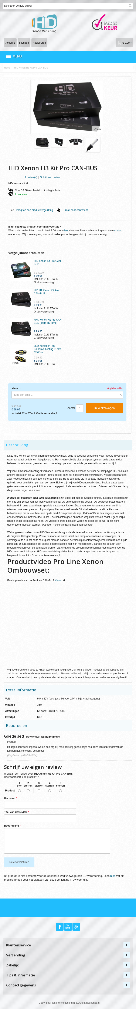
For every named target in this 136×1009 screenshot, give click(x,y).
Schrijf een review (50, 177)
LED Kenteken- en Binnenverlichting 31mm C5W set (47, 349)
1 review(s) (31, 177)
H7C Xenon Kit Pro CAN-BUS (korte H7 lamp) (48, 321)
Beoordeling (11, 825)
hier (66, 230)
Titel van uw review (15, 812)
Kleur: (15, 388)
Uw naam (9, 798)
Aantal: (71, 408)
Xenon (58, 580)
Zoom (97, 129)
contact (118, 230)
